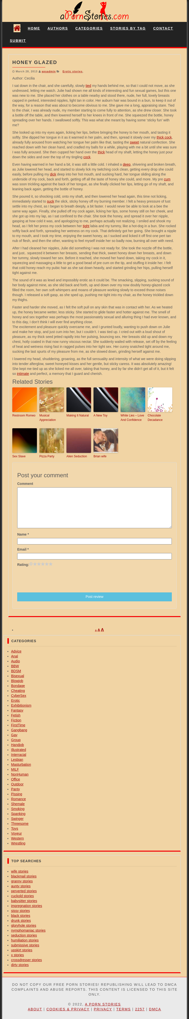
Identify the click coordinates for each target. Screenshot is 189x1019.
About (35, 1009)
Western (17, 838)
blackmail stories (23, 876)
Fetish (15, 715)
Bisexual (17, 676)
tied (88, 86)
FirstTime (18, 725)
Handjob (17, 745)
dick (53, 174)
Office (15, 779)
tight (86, 226)
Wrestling (18, 843)
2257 (140, 1009)
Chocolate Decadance (155, 418)
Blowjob (17, 681)
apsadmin (49, 71)
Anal (14, 656)
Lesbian (17, 760)
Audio (15, 661)
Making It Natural (77, 415)
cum (167, 179)
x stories (17, 955)
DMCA (155, 1009)
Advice (16, 651)
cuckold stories (22, 896)
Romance (18, 799)
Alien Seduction (76, 456)
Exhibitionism (21, 705)
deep (126, 164)
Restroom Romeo (23, 415)
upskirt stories (21, 950)
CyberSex (18, 696)
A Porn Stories (103, 1004)
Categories (89, 28)
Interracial (18, 755)
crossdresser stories (26, 960)
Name (23, 534)
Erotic (15, 700)
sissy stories (20, 911)
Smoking (17, 809)
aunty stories (21, 886)
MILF (15, 769)
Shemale (18, 804)
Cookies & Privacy (68, 1009)
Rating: (23, 565)
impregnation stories (26, 906)
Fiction (16, 720)
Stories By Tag (128, 28)
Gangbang (19, 730)
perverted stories (24, 891)
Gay (14, 735)
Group (16, 740)
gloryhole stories (23, 925)
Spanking (18, 814)
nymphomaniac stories (28, 930)
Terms (123, 1009)
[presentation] (54, 579)
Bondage (18, 686)
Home (34, 28)
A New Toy (100, 415)
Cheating (18, 691)
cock (87, 157)
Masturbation (21, 764)
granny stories (22, 881)
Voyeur (16, 833)
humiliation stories (25, 940)
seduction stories (24, 935)
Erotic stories (72, 71)
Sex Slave (19, 456)
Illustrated (18, 750)
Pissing (16, 794)
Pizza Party (46, 456)
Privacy (103, 1009)
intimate (23, 374)
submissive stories (25, 945)
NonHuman (20, 774)
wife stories (19, 871)
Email (23, 549)
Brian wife (100, 456)
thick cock (164, 137)
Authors (57, 28)
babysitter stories (24, 901)
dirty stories (20, 965)
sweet (134, 142)
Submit (18, 41)
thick (101, 152)
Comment (25, 484)
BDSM (16, 671)
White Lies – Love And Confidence (132, 418)
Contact (163, 28)
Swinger (17, 819)
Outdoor (17, 784)
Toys (14, 828)
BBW (15, 666)
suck (50, 201)
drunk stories (21, 921)
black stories (20, 916)
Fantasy (17, 710)
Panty (15, 789)
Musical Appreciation (47, 418)
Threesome (20, 824)
